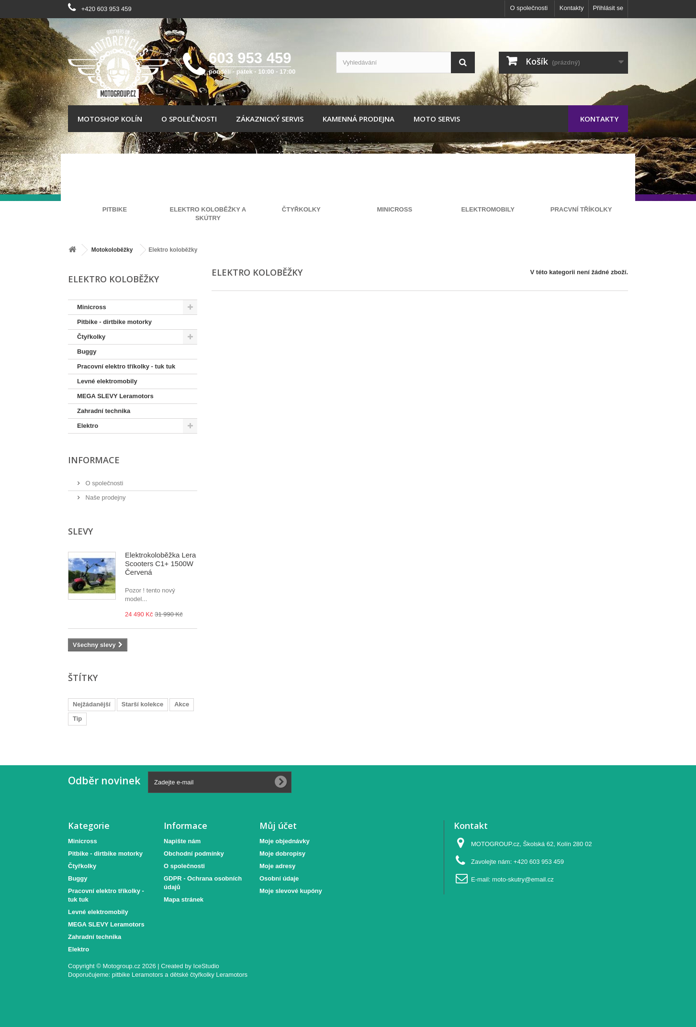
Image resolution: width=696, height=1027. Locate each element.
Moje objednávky (284, 841)
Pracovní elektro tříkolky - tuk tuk (126, 366)
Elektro (87, 425)
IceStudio (206, 966)
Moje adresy (277, 866)
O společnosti (529, 7)
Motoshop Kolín (110, 118)
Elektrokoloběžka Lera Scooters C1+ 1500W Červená (160, 563)
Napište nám (182, 841)
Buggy (86, 351)
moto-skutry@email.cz (523, 879)
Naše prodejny (104, 497)
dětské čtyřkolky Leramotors (208, 974)
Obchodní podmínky (194, 853)
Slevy (80, 531)
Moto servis (437, 118)
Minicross (91, 307)
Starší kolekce (142, 704)
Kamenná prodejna (358, 118)
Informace (94, 460)
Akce (181, 704)
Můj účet (278, 825)
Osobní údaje (279, 878)
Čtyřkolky (91, 336)
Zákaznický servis (269, 118)
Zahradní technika (103, 410)
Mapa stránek (183, 899)
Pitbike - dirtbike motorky (114, 321)
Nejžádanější (92, 704)
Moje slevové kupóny (290, 890)
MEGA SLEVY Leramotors (115, 396)
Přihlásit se (608, 7)
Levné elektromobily (107, 381)
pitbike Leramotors (137, 974)
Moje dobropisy (282, 853)
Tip (77, 718)
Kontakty (572, 7)
